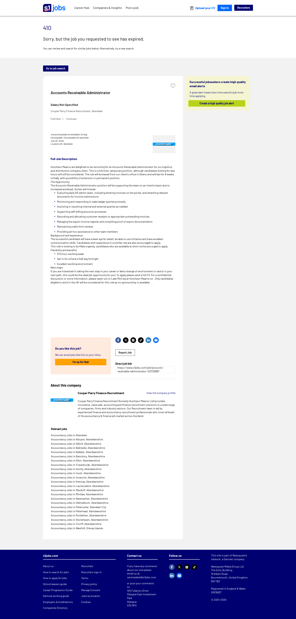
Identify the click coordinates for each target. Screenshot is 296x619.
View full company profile (160, 392)
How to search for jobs (56, 572)
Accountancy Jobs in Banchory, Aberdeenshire (78, 456)
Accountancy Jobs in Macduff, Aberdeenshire (77, 490)
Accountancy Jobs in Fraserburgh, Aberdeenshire (79, 464)
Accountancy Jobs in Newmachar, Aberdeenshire (79, 498)
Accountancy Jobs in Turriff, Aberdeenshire (76, 523)
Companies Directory (55, 607)
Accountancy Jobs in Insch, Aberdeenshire (76, 473)
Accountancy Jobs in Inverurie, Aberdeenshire (78, 477)
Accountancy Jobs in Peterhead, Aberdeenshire (78, 511)
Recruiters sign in (91, 572)
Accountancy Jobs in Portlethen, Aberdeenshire (78, 515)
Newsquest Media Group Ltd (227, 566)
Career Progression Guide (57, 590)
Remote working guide (56, 595)
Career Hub (81, 7)
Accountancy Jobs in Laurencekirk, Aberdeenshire (80, 486)
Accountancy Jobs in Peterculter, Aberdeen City (78, 507)
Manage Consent (90, 590)
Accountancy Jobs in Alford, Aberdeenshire (76, 443)
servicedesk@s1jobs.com (141, 577)
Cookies (86, 602)
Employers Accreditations (58, 602)
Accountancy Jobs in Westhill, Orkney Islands (77, 528)
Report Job (125, 352)
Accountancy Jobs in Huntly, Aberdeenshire (76, 469)
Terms (84, 578)
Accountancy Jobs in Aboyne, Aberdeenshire (77, 439)
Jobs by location (90, 595)
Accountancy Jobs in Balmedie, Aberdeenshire (78, 447)
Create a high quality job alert (217, 103)
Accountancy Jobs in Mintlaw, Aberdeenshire (77, 494)
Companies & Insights (107, 7)
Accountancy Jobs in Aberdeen (69, 435)
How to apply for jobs (55, 578)
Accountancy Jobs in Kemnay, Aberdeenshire (77, 481)
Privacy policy (89, 584)
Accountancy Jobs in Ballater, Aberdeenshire (77, 452)
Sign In (225, 7)
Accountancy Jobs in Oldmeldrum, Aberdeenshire (79, 502)
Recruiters (243, 7)
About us (48, 566)
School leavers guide (55, 584)
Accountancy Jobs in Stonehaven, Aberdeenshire (79, 519)
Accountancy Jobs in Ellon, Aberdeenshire (75, 460)
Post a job (132, 7)
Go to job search (55, 68)
